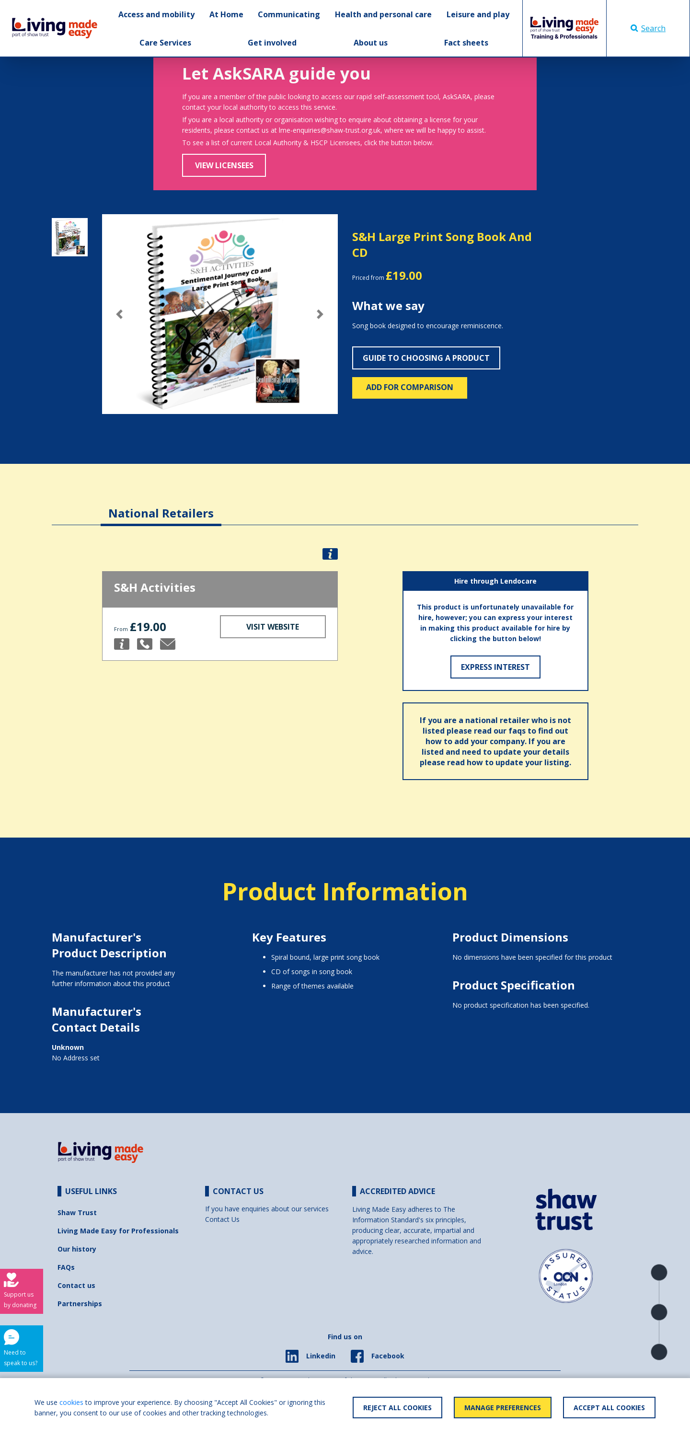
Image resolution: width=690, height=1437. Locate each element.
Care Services (165, 42)
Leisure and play (478, 14)
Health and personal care (383, 14)
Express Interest (495, 667)
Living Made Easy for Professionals (118, 1230)
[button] (120, 314)
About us (371, 42)
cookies (71, 1402)
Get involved (272, 42)
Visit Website (272, 626)
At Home (226, 14)
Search (648, 28)
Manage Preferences (502, 1407)
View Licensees (224, 165)
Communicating (289, 14)
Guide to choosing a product (426, 358)
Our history (77, 1248)
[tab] (161, 506)
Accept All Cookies (609, 1407)
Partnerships (80, 1303)
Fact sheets (466, 42)
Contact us (76, 1285)
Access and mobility (156, 14)
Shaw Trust (77, 1212)
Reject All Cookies (397, 1407)
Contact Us (222, 1219)
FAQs (66, 1267)
